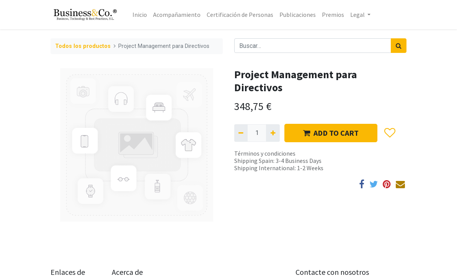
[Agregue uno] (272, 133)
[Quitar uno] (241, 133)
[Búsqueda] (398, 45)
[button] (389, 133)
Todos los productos (83, 46)
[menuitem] (139, 14)
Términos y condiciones (264, 153)
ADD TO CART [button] (331, 133)
